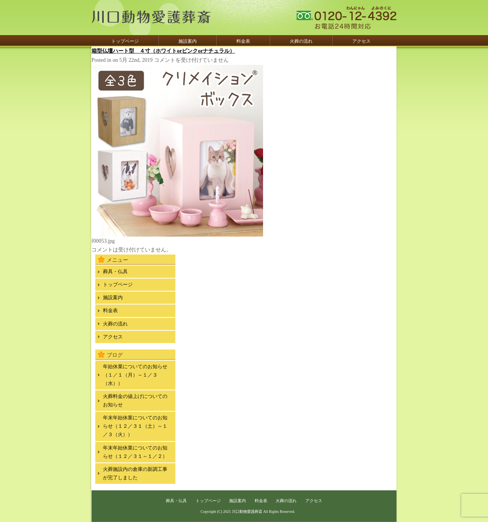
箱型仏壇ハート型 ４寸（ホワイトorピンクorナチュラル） (163, 51)
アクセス (361, 41)
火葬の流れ (301, 41)
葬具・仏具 (115, 271)
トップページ (125, 41)
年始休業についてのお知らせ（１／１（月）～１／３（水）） (135, 375)
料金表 (243, 41)
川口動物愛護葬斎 (247, 511)
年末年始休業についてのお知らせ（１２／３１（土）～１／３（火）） (135, 426)
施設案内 (187, 41)
